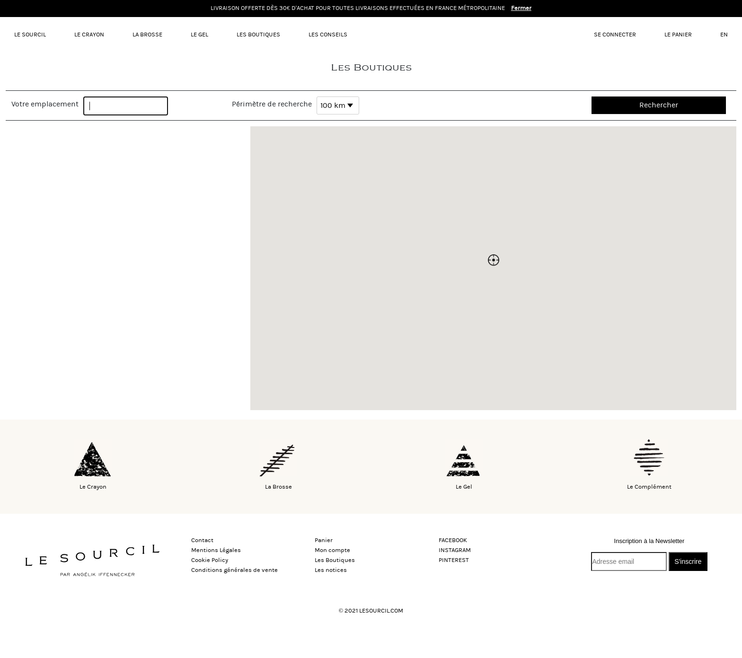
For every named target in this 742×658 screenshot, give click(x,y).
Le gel (199, 34)
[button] (493, 260)
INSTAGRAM (455, 550)
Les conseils (328, 34)
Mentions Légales (216, 550)
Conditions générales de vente (234, 570)
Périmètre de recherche (272, 104)
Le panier (678, 34)
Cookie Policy (209, 560)
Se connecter (615, 34)
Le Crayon (89, 34)
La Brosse (147, 34)
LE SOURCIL (30, 34)
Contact (202, 540)
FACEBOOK (453, 540)
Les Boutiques (258, 34)
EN (724, 34)
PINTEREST (454, 560)
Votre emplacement (45, 104)
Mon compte (332, 550)
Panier (324, 540)
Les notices (331, 570)
